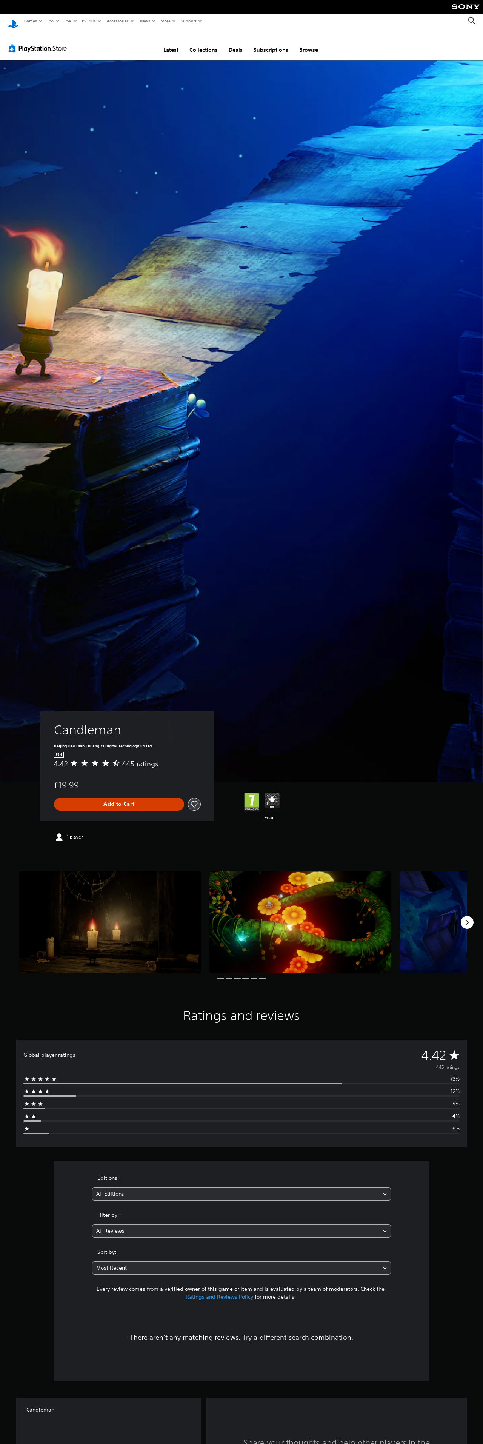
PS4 (68, 20)
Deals (236, 42)
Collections (203, 42)
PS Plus (89, 20)
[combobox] (241, 1186)
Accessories (117, 20)
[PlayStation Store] (39, 41)
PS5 (50, 20)
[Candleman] (110, 915)
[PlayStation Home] (13, 21)
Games (30, 20)
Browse (308, 42)
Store (165, 20)
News (145, 20)
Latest (170, 42)
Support (188, 20)
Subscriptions (271, 42)
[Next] (467, 915)
